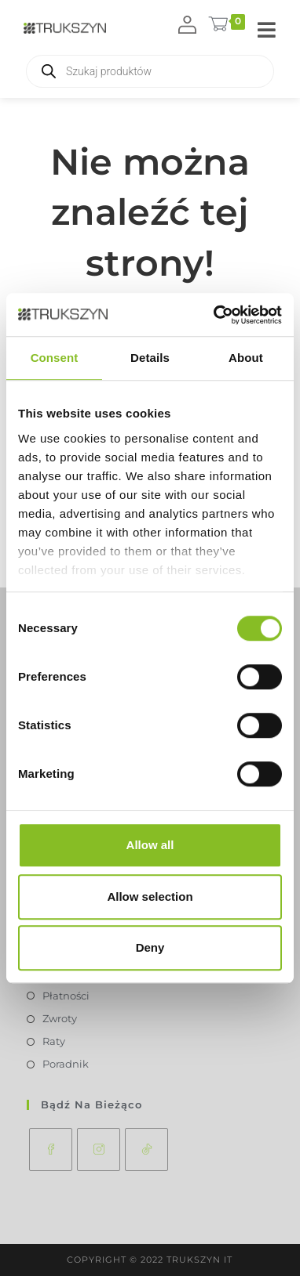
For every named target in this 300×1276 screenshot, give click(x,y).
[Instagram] (98, 1149)
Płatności (66, 995)
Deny (150, 947)
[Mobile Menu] (267, 31)
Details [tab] (150, 357)
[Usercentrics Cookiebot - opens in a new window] (215, 315)
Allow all (150, 844)
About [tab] (246, 357)
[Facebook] (50, 1149)
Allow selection (149, 896)
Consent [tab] (55, 357)
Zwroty (59, 1018)
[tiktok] (146, 1149)
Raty (53, 1041)
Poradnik (65, 1063)
